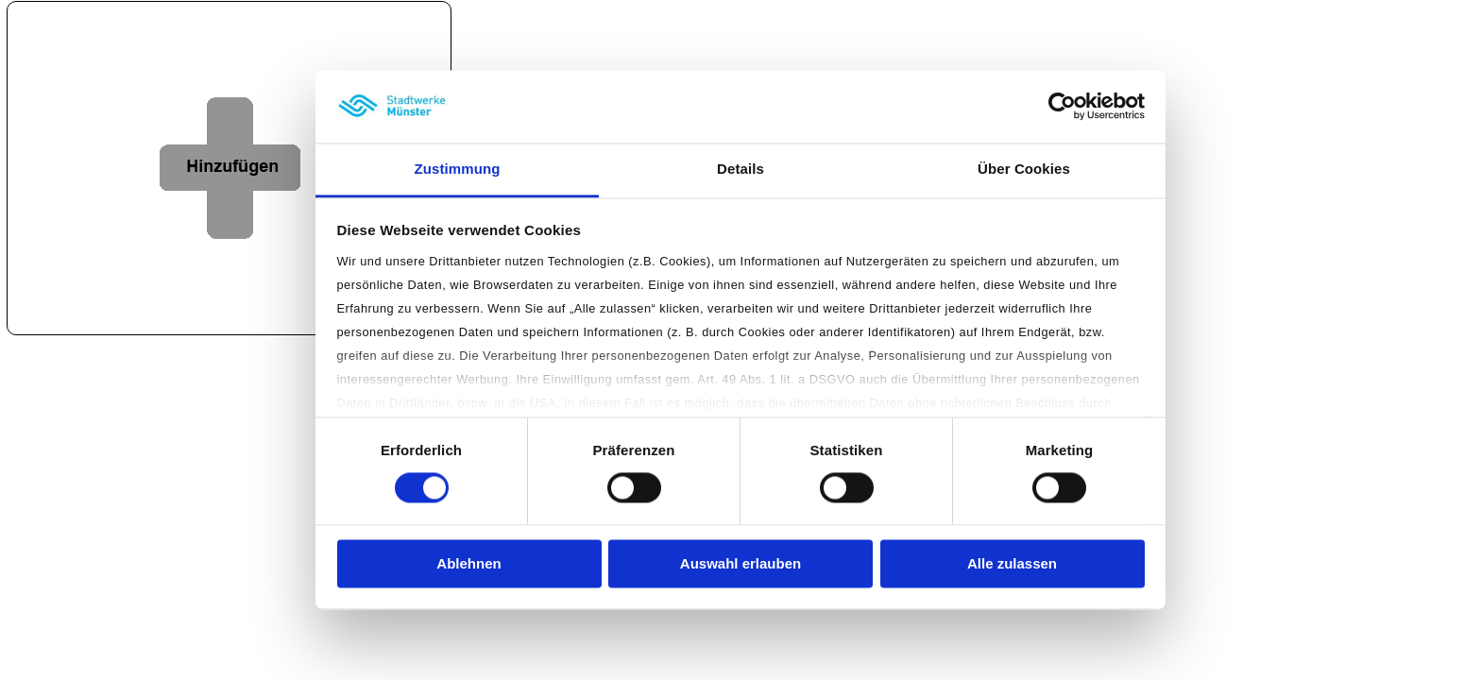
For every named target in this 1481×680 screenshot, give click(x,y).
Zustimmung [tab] (458, 169)
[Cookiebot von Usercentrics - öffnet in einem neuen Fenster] (1062, 107)
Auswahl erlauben (740, 563)
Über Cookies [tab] (1024, 169)
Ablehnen (468, 563)
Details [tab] (740, 169)
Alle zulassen (1012, 563)
